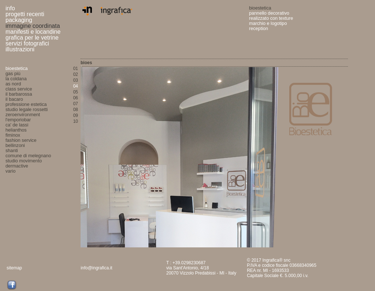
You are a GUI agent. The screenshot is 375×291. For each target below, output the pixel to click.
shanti (11, 150)
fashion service (20, 140)
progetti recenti (24, 14)
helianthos (16, 130)
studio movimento (23, 160)
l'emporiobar (18, 119)
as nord (13, 83)
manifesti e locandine (33, 32)
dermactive (16, 166)
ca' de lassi (16, 125)
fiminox (12, 135)
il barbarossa (18, 94)
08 (75, 109)
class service (18, 89)
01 (75, 68)
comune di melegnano (28, 155)
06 (75, 97)
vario (10, 171)
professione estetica (26, 104)
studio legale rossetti (26, 109)
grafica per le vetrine (32, 37)
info (10, 8)
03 (75, 80)
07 (75, 103)
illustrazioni (19, 49)
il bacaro (14, 99)
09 (75, 115)
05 (75, 92)
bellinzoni (15, 145)
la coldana (16, 78)
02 (75, 74)
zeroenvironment (22, 114)
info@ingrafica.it (96, 267)
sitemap (14, 267)
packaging (18, 20)
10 (75, 121)
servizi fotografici (27, 43)
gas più (13, 73)
